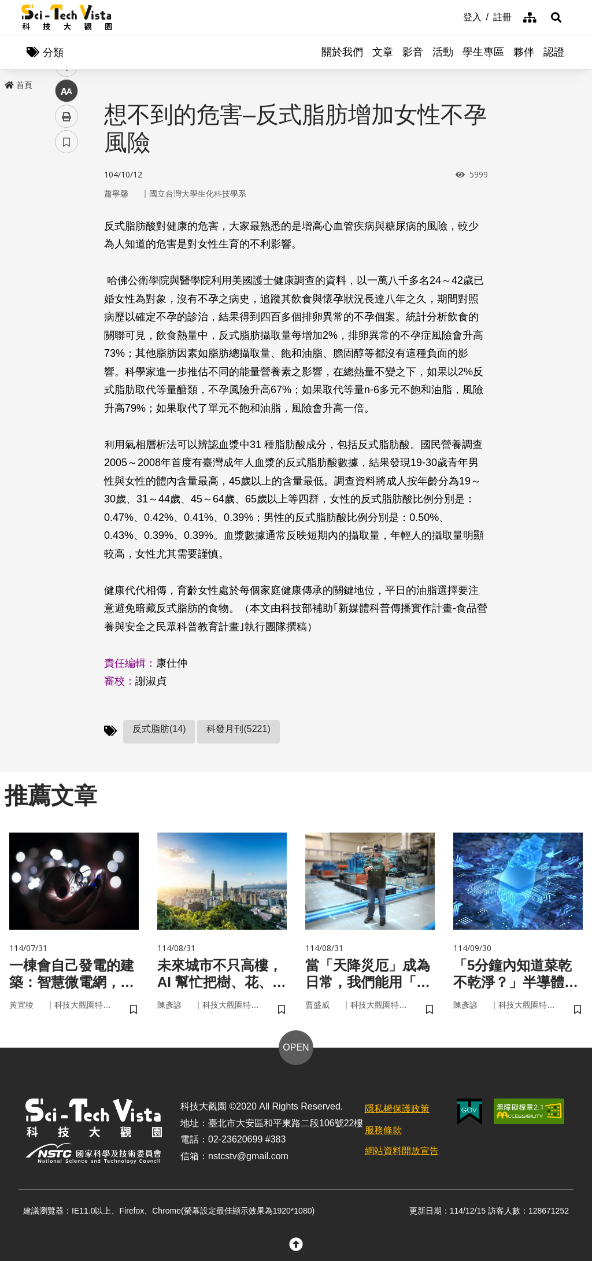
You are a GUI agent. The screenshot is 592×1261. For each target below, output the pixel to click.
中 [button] (66, 297)
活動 (442, 52)
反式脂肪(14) (159, 729)
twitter (67, 247)
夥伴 (523, 52)
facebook (67, 221)
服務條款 (383, 1130)
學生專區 (483, 52)
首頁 (18, 85)
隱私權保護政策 (397, 1109)
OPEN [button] (296, 1047)
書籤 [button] (66, 348)
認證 (553, 52)
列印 (66, 322)
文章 (382, 52)
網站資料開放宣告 (402, 1151)
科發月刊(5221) (238, 729)
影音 (412, 52)
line (63, 272)
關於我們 (342, 52)
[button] (556, 17)
